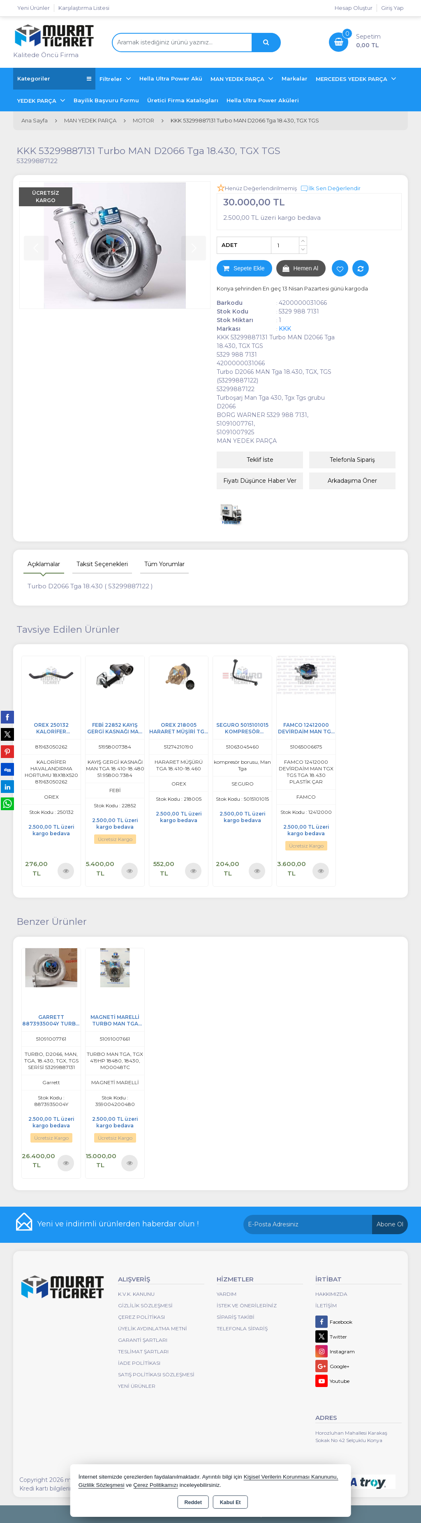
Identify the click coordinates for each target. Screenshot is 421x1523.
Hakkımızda (331, 1294)
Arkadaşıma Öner (352, 480)
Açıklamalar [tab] (44, 564)
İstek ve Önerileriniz (247, 1305)
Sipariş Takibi (235, 1317)
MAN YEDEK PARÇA (238, 79)
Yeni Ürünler (136, 1386)
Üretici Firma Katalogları (182, 100)
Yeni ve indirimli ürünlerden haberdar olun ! (118, 1223)
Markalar (295, 78)
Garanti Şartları (142, 1340)
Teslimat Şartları (143, 1351)
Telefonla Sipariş (352, 459)
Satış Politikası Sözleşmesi (156, 1374)
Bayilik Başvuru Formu (106, 100)
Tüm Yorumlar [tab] (164, 564)
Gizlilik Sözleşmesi (145, 1305)
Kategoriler (54, 78)
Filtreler (111, 79)
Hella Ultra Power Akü (170, 78)
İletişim (326, 1305)
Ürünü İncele (66, 871)
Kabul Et (230, 1502)
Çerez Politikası (141, 1317)
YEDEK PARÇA (37, 100)
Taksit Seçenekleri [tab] (102, 564)
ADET (230, 245)
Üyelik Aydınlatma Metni (152, 1328)
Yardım (226, 1294)
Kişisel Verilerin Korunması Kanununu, (291, 1477)
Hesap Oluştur (353, 8)
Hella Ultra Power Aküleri (263, 100)
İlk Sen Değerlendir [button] (330, 188)
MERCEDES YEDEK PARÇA (352, 79)
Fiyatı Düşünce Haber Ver (259, 480)
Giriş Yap (392, 8)
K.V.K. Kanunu (136, 1294)
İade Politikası (139, 1363)
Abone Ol (390, 1224)
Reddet (192, 1502)
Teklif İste (260, 459)
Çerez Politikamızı (155, 1485)
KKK (285, 328)
